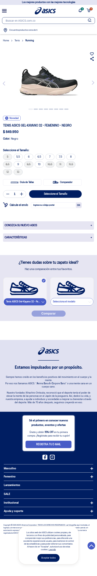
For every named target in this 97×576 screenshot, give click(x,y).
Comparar (48, 313)
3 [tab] (41, 109)
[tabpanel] (48, 82)
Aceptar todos (48, 558)
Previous (5, 84)
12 (7, 172)
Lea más (52, 550)
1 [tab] (31, 109)
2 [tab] (36, 109)
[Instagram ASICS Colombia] (52, 459)
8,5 (7, 164)
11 (60, 164)
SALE (7, 494)
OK (78, 205)
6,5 (39, 157)
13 (18, 172)
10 (39, 164)
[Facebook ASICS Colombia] (44, 459)
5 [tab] (51, 109)
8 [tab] (66, 109)
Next (92, 81)
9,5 (28, 164)
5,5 (18, 157)
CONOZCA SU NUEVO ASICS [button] (21, 225)
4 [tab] (46, 109)
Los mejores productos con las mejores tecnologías (48, 2)
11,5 (71, 164)
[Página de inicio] (45, 10)
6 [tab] (56, 109)
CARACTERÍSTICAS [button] (16, 237)
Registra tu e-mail (48, 444)
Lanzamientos (12, 485)
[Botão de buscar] (89, 20)
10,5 (50, 164)
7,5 (60, 157)
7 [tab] (61, 109)
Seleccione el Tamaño (55, 194)
